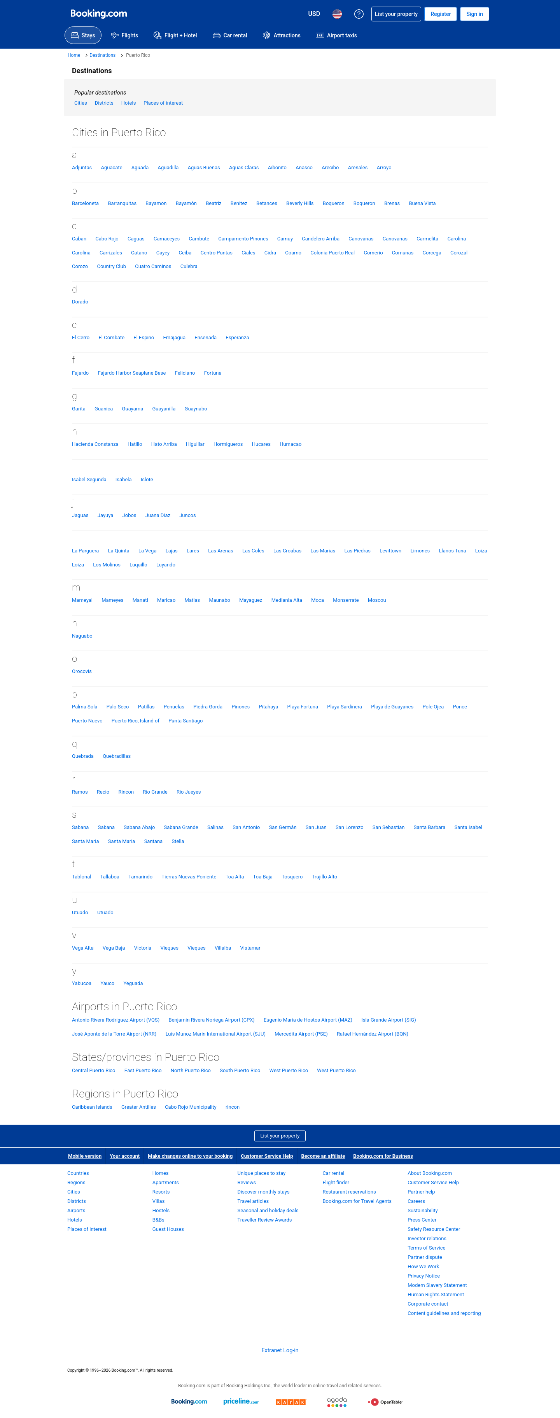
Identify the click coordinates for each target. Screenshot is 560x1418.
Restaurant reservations (349, 1192)
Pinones (240, 707)
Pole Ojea (433, 707)
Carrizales (111, 253)
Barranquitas (122, 203)
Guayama (133, 409)
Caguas (136, 239)
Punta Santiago (185, 721)
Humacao (290, 444)
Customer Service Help (267, 1156)
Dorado (80, 302)
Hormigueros (228, 444)
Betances (266, 203)
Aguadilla (168, 167)
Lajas (172, 551)
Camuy (285, 239)
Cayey (163, 253)
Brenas (392, 203)
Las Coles (253, 551)
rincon (233, 1107)
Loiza (481, 551)
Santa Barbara (430, 827)
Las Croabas (287, 551)
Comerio (373, 253)
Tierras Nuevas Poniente (188, 877)
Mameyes (112, 600)
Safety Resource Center (434, 1229)
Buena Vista (422, 203)
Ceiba (184, 253)
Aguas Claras (244, 167)
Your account (125, 1156)
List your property (280, 1136)
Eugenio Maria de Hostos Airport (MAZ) (308, 1020)
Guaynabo (196, 409)
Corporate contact (428, 1304)
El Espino (143, 337)
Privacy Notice (424, 1276)
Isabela (124, 479)
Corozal (458, 253)
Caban (79, 239)
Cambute (199, 239)
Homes (160, 1173)
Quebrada (83, 756)
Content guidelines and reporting (444, 1313)
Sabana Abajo (139, 827)
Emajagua (174, 337)
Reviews (247, 1182)
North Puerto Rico (191, 1070)
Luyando (165, 565)
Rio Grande (155, 792)
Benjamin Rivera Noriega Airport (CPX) (211, 1020)
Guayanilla (163, 409)
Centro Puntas (217, 253)
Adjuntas (82, 167)
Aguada (140, 167)
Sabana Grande (181, 827)
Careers (416, 1201)
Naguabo (82, 636)
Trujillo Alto (324, 877)
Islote (147, 479)
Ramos (80, 792)
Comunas (402, 253)
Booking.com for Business (383, 1156)
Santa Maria (85, 841)
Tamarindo (140, 877)
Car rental (333, 1173)
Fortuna (213, 373)
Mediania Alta (286, 600)
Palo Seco (118, 707)
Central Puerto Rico (94, 1070)
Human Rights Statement (436, 1294)
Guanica (103, 409)
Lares (193, 551)
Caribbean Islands (92, 1107)
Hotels (128, 103)
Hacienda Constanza (95, 444)
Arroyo (384, 167)
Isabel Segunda (89, 479)
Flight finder (335, 1182)
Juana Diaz (157, 515)
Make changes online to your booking (190, 1156)
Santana (153, 841)
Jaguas (80, 515)
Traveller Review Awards (265, 1220)
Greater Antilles (138, 1107)
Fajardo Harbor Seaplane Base (132, 373)
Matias (192, 600)
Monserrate (346, 600)
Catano (139, 253)
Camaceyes (167, 239)
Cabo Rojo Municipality (191, 1107)
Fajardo (80, 373)
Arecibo (330, 167)
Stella (178, 841)
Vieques (169, 948)
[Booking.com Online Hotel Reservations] (99, 14)
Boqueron (334, 203)
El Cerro (80, 337)
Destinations (102, 55)
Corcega (432, 253)
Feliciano (185, 373)
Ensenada (205, 337)
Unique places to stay (261, 1173)
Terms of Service (426, 1248)
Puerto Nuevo (87, 721)
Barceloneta (85, 203)
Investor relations (427, 1238)
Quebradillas (117, 756)
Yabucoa (81, 983)
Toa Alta (235, 877)
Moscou (377, 600)
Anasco (304, 167)
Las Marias (322, 551)
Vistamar (250, 948)
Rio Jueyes (189, 792)
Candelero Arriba (321, 239)
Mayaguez (250, 600)
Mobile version (85, 1156)
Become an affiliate (323, 1156)
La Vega (147, 551)
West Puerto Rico (289, 1070)
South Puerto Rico (240, 1070)
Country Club (111, 266)
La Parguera (85, 551)
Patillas (146, 707)
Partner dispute (425, 1257)
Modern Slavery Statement (437, 1285)
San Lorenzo (350, 827)
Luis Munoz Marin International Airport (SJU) (216, 1034)
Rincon (126, 792)
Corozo (80, 266)
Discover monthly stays (264, 1192)
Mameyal (82, 600)
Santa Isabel (468, 827)
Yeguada (133, 983)
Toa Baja (263, 877)
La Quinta (119, 551)
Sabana (80, 827)
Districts (104, 103)
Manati (140, 600)
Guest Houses (168, 1229)
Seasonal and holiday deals (268, 1210)
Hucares (261, 444)
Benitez (239, 203)
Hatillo (135, 444)
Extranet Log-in (279, 1350)
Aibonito (277, 167)
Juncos (187, 515)
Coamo (293, 253)
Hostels (161, 1210)
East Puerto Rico (143, 1070)
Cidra (270, 253)
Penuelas (174, 707)
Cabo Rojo (106, 239)
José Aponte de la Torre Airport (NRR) (114, 1034)
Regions (76, 1182)
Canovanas (360, 239)
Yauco (107, 983)
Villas (158, 1201)
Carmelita (427, 239)
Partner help (421, 1192)
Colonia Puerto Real (332, 253)
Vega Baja (114, 948)
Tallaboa (109, 877)
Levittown (390, 551)
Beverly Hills (299, 203)
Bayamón (186, 203)
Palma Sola (84, 707)
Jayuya (106, 515)
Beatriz (213, 203)
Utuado (80, 912)
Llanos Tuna (452, 551)
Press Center (422, 1220)
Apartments (165, 1182)
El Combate (111, 337)
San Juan (316, 827)
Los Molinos (107, 565)
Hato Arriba (164, 444)
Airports (76, 1210)
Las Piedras (357, 551)
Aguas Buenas (204, 167)
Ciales (248, 253)
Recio (103, 792)
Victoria (142, 948)
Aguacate (111, 167)
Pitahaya (268, 707)
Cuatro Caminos (153, 266)
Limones (420, 551)
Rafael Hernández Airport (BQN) (372, 1034)
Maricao (166, 600)
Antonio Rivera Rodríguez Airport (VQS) (115, 1020)
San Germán (283, 827)
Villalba (223, 948)
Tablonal (81, 877)
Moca (317, 600)
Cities (80, 103)
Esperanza (237, 337)
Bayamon (155, 203)
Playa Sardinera (344, 707)
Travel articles (253, 1201)
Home (74, 55)
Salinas (215, 827)
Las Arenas (220, 551)
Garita (79, 409)
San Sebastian (389, 827)
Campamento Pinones (243, 239)
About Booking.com (430, 1173)
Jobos (129, 515)
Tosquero (292, 877)
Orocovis (82, 671)
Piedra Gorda (207, 707)
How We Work (423, 1266)
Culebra (189, 266)
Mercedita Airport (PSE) (301, 1034)
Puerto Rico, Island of (135, 721)
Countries (78, 1173)
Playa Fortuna (302, 707)
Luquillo (138, 565)
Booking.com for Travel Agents (356, 1201)
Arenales (358, 167)
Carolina (456, 239)
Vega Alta (82, 948)
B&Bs (158, 1220)
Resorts (161, 1192)
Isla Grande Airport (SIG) (388, 1020)
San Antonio (246, 827)
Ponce (460, 707)
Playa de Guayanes (392, 707)
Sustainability (423, 1210)
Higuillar (195, 444)
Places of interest (163, 103)
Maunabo (219, 600)
